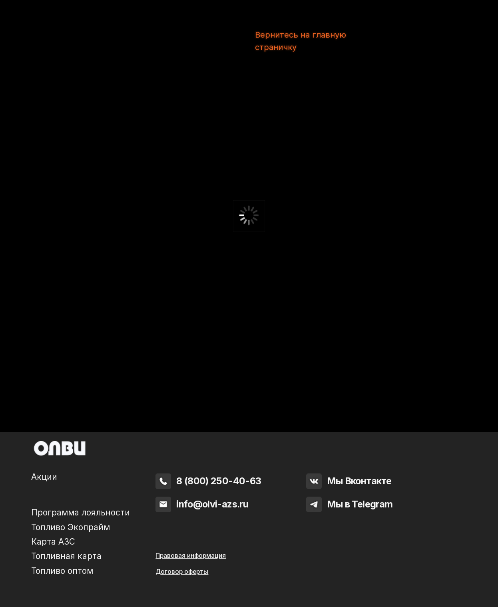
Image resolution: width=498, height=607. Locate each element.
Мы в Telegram (360, 504)
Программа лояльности (80, 512)
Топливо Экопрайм (70, 527)
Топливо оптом (62, 571)
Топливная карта (66, 556)
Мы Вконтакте (359, 481)
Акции (44, 477)
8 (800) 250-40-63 (218, 481)
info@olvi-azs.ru (212, 504)
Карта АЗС (53, 542)
